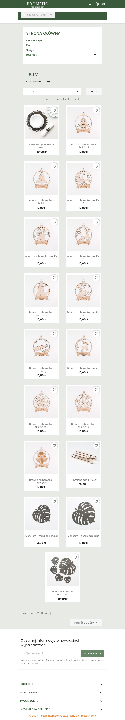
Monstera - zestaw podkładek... (62, 593)
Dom (29, 45)
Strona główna (43, 33)
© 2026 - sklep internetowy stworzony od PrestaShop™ (62, 715)
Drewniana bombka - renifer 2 (83, 314)
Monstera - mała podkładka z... (41, 537)
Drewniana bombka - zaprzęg (41, 370)
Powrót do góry (86, 623)
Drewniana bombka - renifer (83, 368)
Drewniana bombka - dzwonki (41, 481)
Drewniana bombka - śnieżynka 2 (41, 425)
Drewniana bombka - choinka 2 (83, 146)
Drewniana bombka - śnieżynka (83, 425)
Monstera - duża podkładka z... (83, 537)
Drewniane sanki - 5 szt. (83, 480)
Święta (30, 50)
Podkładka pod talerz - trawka (42, 146)
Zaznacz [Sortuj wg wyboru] (52, 91)
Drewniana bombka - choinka (41, 202)
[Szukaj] (38, 15)
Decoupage (34, 40)
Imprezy (31, 55)
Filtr (94, 91)
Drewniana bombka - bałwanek (41, 314)
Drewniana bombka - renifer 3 (83, 258)
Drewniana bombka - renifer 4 (41, 258)
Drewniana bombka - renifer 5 (83, 202)
